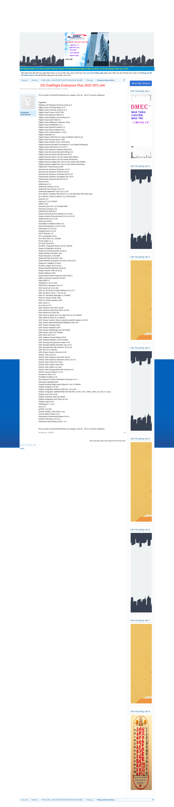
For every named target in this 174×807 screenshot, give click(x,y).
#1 (125, 433)
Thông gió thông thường (39, 89)
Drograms (58, 89)
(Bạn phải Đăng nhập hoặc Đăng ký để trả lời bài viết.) (108, 441)
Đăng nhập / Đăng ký (141, 83)
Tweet (22, 448)
